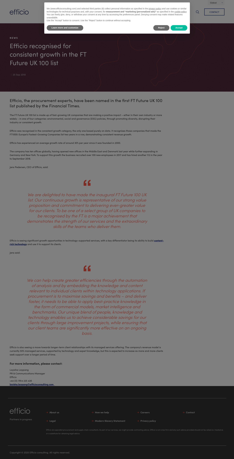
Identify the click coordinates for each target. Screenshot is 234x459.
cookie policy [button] (180, 11)
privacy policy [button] (155, 8)
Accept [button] (179, 27)
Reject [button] (161, 27)
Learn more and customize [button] (65, 27)
